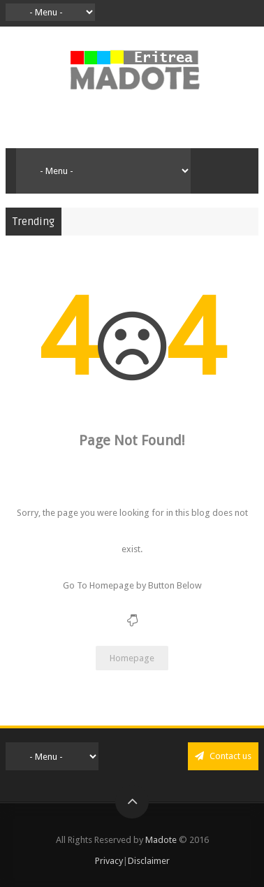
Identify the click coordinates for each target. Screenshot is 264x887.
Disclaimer (149, 861)
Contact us (223, 756)
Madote (162, 840)
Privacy (109, 861)
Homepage (132, 658)
